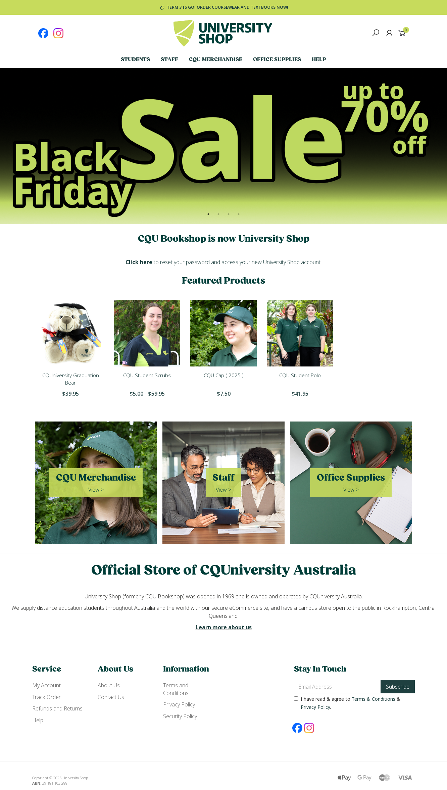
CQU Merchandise (215, 59)
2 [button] (218, 214)
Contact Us (111, 697)
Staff (169, 59)
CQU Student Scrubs (147, 375)
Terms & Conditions (373, 699)
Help (319, 59)
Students (135, 59)
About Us (109, 685)
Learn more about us (224, 627)
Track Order (46, 697)
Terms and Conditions (176, 689)
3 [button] (228, 214)
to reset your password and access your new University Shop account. (223, 262)
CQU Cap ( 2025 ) (224, 375)
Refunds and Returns (57, 708)
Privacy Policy (179, 704)
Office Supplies (277, 59)
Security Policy (180, 716)
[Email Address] (337, 686)
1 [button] (208, 214)
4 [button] (238, 214)
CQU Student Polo (300, 375)
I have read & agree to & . (347, 703)
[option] (223, 146)
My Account (46, 685)
